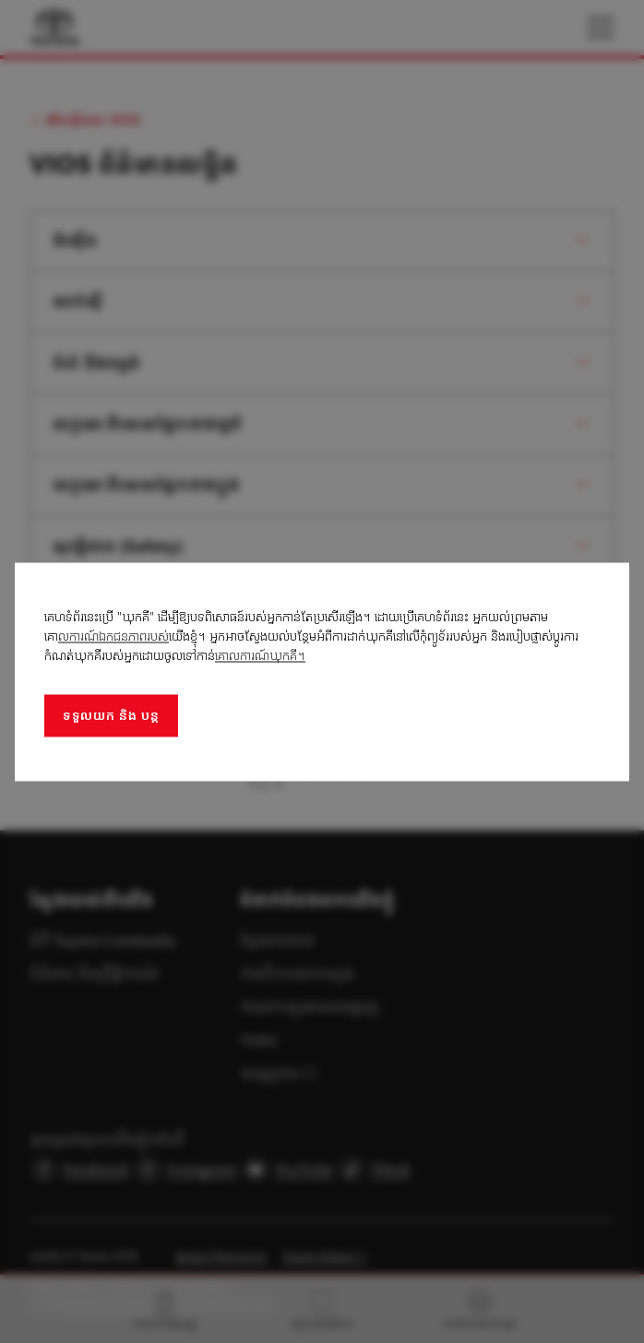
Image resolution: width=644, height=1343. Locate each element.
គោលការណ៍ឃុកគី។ (260, 655)
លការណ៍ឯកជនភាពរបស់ (113, 635)
